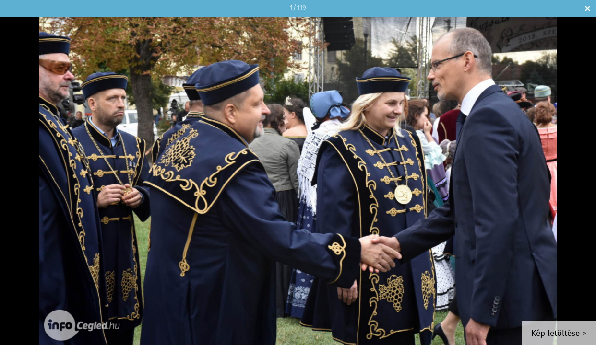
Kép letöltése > (558, 333)
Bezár (587, 8)
